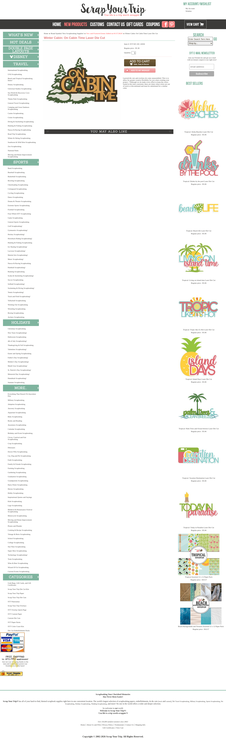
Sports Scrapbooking (213, 701)
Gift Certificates (108, 728)
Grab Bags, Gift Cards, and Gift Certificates (19, 584)
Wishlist (189, 11)
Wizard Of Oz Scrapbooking (18, 567)
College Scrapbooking (16, 542)
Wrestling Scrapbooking (16, 309)
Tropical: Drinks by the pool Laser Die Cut (198, 181)
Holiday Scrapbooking (82, 704)
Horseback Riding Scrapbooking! (20, 238)
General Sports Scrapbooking (18, 222)
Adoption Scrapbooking (16, 404)
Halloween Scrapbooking (17, 337)
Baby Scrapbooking (15, 417)
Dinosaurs (11, 448)
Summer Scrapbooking (16, 382)
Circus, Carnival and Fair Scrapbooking (17, 438)
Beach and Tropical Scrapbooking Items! (20, 79)
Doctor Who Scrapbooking (17, 452)
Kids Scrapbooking (15, 501)
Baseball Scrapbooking (16, 172)
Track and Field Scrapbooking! (19, 296)
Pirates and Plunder (15, 526)
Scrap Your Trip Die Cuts (17, 597)
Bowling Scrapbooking (16, 181)
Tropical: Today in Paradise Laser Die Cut (198, 527)
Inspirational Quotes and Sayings (20, 497)
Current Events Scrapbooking (18, 571)
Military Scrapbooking (16, 400)
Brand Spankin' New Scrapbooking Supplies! (67, 33)
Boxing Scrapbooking (16, 313)
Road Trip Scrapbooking (17, 134)
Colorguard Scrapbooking (17, 189)
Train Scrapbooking (15, 559)
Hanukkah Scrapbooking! (17, 378)
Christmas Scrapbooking (17, 329)
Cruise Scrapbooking (15, 117)
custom (168, 701)
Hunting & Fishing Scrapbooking (20, 126)
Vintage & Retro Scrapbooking (19, 534)
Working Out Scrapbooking (18, 305)
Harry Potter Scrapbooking (17, 485)
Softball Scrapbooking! (16, 284)
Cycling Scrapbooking (16, 193)
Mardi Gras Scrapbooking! (17, 366)
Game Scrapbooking (15, 218)
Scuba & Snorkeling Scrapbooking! (21, 276)
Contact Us (130, 725)
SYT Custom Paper (15, 614)
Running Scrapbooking (16, 272)
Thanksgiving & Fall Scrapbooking (21, 345)
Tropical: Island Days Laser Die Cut (198, 379)
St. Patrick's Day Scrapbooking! (19, 370)
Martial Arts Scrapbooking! (18, 255)
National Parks (13, 151)
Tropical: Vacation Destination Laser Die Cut (198, 478)
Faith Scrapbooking (15, 460)
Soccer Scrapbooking (15, 280)
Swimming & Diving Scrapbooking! (21, 288)
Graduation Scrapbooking (17, 477)
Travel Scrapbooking (182, 701)
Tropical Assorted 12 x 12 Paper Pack (198, 577)
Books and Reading (15, 421)
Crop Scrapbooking (15, 443)
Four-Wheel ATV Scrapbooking (19, 214)
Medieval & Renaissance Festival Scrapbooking (20, 511)
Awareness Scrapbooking (17, 425)
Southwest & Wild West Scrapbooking (22, 142)
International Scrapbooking (18, 70)
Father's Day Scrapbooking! (18, 358)
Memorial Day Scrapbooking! (19, 374)
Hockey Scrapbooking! (16, 234)
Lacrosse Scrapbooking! (16, 251)
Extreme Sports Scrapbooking (19, 205)
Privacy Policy (107, 725)
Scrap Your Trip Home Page (91, 9)
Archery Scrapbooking (16, 317)
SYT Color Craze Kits (16, 626)
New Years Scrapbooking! (17, 333)
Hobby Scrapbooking (15, 493)
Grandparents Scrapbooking (18, 481)
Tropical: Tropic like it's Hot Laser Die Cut (198, 330)
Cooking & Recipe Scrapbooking (20, 530)
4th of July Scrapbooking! (17, 341)
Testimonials (119, 725)
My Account (190, 8)
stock (160, 701)
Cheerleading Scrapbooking (18, 185)
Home (46, 33)
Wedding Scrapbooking (99, 704)
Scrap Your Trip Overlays (17, 606)
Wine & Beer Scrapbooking (18, 563)
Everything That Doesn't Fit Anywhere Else (22, 395)
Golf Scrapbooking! (15, 226)
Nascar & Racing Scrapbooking (19, 130)
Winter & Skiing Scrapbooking (19, 138)
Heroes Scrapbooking (15, 489)
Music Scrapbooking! (15, 259)
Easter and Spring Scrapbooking (19, 353)
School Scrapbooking (15, 538)
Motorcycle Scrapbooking (17, 516)
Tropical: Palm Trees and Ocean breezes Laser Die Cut (199, 429)
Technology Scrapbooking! (17, 555)
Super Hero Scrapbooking (17, 551)
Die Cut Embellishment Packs (19, 630)
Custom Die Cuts (14, 618)
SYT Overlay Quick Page (17, 610)
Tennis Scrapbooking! (16, 292)
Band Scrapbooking (15, 168)
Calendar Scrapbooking (16, 429)
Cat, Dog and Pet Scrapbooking (19, 456)
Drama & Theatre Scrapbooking (19, 201)
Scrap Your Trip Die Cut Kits (18, 589)
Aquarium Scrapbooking (17, 412)
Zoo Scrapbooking (14, 146)
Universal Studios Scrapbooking (19, 89)
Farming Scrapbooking (16, 468)
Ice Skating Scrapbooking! (17, 247)
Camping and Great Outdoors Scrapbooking (18, 108)
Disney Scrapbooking (15, 85)
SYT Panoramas (14, 602)
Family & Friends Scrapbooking (19, 464)
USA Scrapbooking (15, 74)
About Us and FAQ (94, 725)
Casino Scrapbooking (15, 113)
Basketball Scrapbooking (17, 176)
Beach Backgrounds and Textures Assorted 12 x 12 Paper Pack (201, 626)
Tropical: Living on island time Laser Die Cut (198, 280)
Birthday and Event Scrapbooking (20, 433)
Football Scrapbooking (16, 210)
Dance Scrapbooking (15, 197)
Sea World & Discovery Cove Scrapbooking (18, 94)
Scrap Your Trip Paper (16, 593)
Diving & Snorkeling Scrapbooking (21, 122)
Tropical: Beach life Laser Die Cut (198, 231)
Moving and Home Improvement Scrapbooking (20, 156)
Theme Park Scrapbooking (17, 99)
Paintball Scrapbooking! (16, 267)
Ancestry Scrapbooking (16, 408)
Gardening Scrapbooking (17, 472)
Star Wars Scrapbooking (16, 547)
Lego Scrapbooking (15, 505)
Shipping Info (140, 725)
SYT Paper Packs (14, 622)
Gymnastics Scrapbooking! (17, 230)
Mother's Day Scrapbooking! (18, 362)
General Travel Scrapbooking (18, 103)
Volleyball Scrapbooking (17, 301)
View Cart (119, 728)
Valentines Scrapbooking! (17, 349)
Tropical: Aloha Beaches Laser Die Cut (198, 132)
